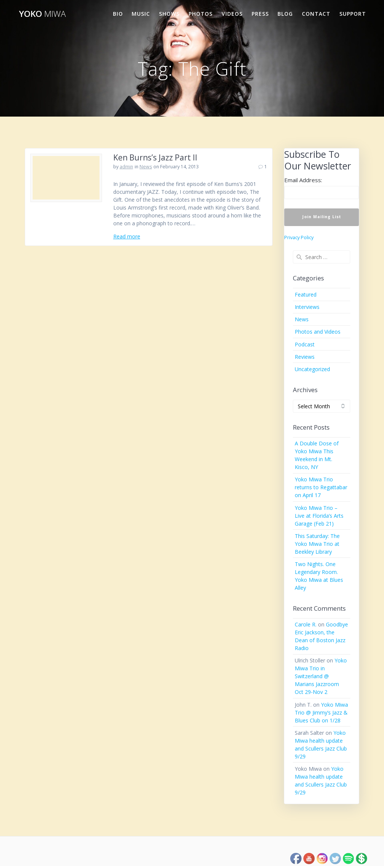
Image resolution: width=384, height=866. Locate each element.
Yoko (42, 14)
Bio (118, 13)
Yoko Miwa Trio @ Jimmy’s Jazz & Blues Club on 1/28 (321, 712)
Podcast (305, 344)
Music (141, 13)
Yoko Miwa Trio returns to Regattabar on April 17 (321, 487)
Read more (126, 236)
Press (260, 13)
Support (352, 13)
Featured (305, 294)
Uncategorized (312, 369)
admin (126, 166)
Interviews (307, 306)
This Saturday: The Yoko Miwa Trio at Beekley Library (317, 543)
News (146, 166)
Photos (201, 13)
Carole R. (305, 624)
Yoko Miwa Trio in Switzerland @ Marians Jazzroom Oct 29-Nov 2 (321, 676)
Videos (232, 13)
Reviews (305, 356)
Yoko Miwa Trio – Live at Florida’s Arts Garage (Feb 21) (319, 515)
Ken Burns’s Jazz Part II (155, 157)
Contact (316, 13)
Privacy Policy (299, 237)
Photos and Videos (317, 331)
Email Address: (303, 180)
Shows (169, 13)
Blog (285, 13)
